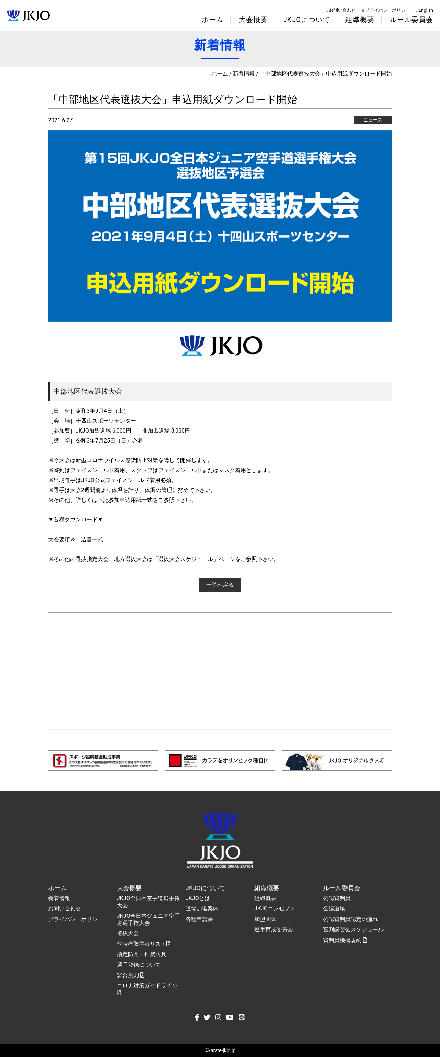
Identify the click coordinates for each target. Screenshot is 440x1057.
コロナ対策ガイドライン (147, 988)
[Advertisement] (220, 671)
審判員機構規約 (345, 940)
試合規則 (130, 975)
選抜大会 (128, 933)
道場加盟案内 (202, 908)
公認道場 (334, 908)
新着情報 (244, 73)
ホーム (212, 19)
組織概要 (265, 898)
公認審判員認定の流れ (350, 919)
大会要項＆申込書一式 (75, 539)
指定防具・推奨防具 (141, 954)
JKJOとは (198, 898)
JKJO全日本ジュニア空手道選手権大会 (148, 919)
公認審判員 (337, 898)
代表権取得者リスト (143, 944)
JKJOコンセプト (274, 908)
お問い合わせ (341, 10)
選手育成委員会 (273, 929)
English (424, 10)
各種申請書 (199, 919)
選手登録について (139, 965)
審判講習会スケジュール (353, 929)
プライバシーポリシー (386, 10)
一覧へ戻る (220, 585)
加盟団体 (265, 919)
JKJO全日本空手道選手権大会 (148, 902)
